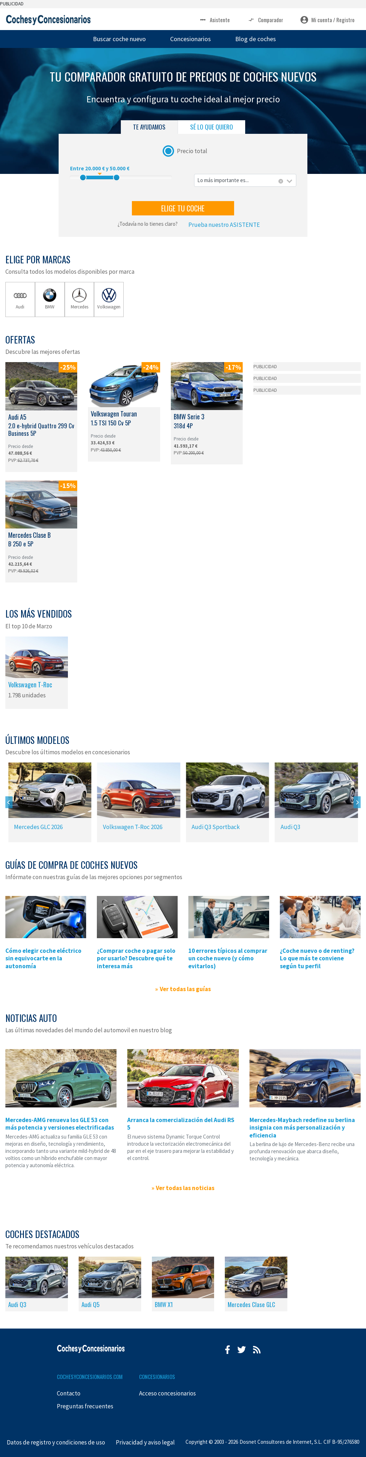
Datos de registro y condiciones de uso (56, 1442)
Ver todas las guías (185, 989)
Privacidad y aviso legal (145, 1442)
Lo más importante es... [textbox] (223, 180)
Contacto (68, 1393)
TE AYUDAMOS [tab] (149, 126)
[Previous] (9, 802)
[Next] (357, 802)
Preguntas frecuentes (85, 1406)
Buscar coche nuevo (119, 39)
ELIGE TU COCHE (182, 208)
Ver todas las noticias (185, 1188)
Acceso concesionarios (167, 1393)
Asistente (214, 20)
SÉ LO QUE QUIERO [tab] (211, 126)
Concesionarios (190, 39)
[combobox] (245, 180)
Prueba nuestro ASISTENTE (224, 225)
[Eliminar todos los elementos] (280, 181)
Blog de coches (255, 39)
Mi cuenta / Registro (327, 20)
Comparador (265, 20)
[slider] (82, 177)
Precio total (192, 150)
